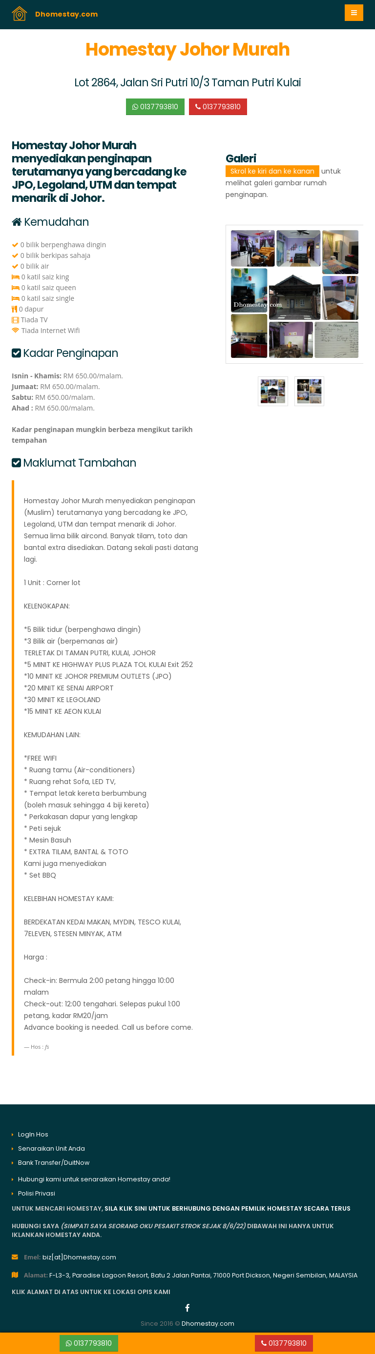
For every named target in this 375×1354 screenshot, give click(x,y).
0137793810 (155, 107)
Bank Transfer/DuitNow (53, 1162)
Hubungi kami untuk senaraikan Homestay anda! (94, 1179)
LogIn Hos (33, 1134)
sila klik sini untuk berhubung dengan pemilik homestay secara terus (227, 1208)
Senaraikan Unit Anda (51, 1148)
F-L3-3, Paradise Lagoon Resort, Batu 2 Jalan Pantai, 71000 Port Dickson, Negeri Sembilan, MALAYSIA (203, 1275)
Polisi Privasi (36, 1193)
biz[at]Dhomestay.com (79, 1257)
